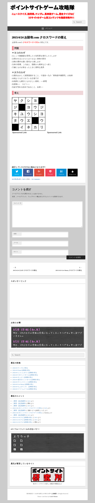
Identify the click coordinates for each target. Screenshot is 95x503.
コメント (17, 203)
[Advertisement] (29, 149)
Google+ (39, 174)
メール (16, 243)
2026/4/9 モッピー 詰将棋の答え (22, 377)
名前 (15, 234)
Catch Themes (53, 497)
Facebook (28, 174)
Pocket (50, 174)
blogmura (72, 174)
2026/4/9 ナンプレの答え (20, 368)
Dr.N (24, 179)
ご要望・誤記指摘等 (19, 401)
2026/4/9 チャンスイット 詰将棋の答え (24, 382)
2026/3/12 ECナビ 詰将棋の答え (22, 417)
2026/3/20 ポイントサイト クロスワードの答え (27, 408)
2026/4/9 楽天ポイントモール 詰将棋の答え (26, 380)
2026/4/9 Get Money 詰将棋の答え (23, 384)
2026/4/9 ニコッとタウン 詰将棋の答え (24, 373)
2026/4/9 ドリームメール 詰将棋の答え (24, 389)
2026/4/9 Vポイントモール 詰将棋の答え (25, 375)
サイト (16, 252)
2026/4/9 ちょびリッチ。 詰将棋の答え (24, 387)
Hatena (61, 174)
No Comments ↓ (36, 179)
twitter (16, 174)
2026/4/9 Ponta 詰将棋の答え (21, 370)
